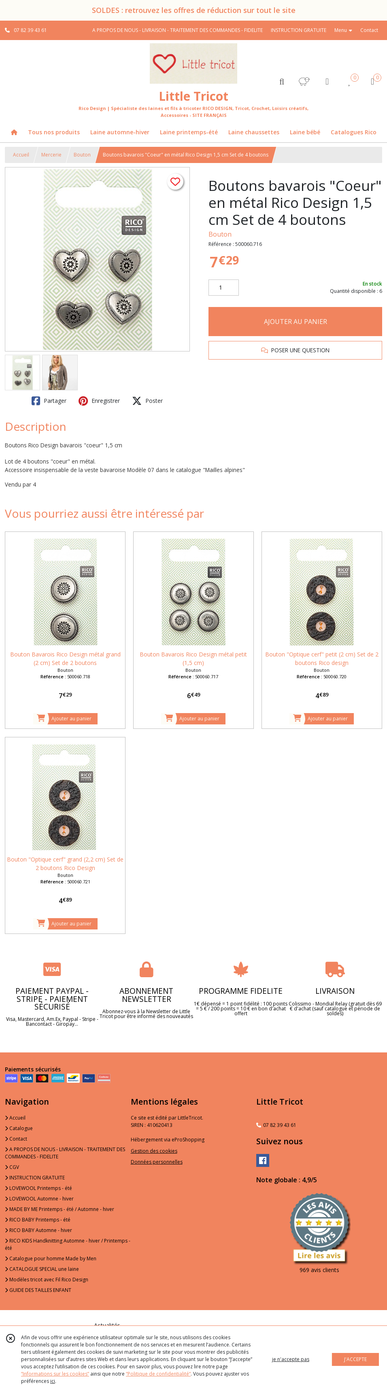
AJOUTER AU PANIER (295, 321)
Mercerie (51, 154)
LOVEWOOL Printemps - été (38, 1188)
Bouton (82, 154)
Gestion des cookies (154, 1150)
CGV (12, 1167)
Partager (49, 401)
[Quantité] (223, 287)
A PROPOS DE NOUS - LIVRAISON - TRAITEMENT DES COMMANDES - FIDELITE (65, 1153)
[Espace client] (327, 81)
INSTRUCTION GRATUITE (35, 1177)
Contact (369, 30)
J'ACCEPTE (355, 1359)
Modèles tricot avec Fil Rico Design (46, 1279)
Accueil (21, 154)
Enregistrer (99, 401)
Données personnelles (157, 1161)
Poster (147, 401)
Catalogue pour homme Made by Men (50, 1258)
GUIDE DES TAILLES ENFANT (38, 1290)
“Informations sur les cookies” (55, 1373)
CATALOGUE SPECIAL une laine (42, 1269)
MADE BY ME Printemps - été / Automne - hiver (59, 1209)
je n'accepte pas (290, 1359)
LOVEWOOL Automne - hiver (39, 1198)
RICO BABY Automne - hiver (38, 1230)
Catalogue (19, 1128)
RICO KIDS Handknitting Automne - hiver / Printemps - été (67, 1244)
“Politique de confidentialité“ (158, 1373)
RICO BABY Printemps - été (37, 1219)
